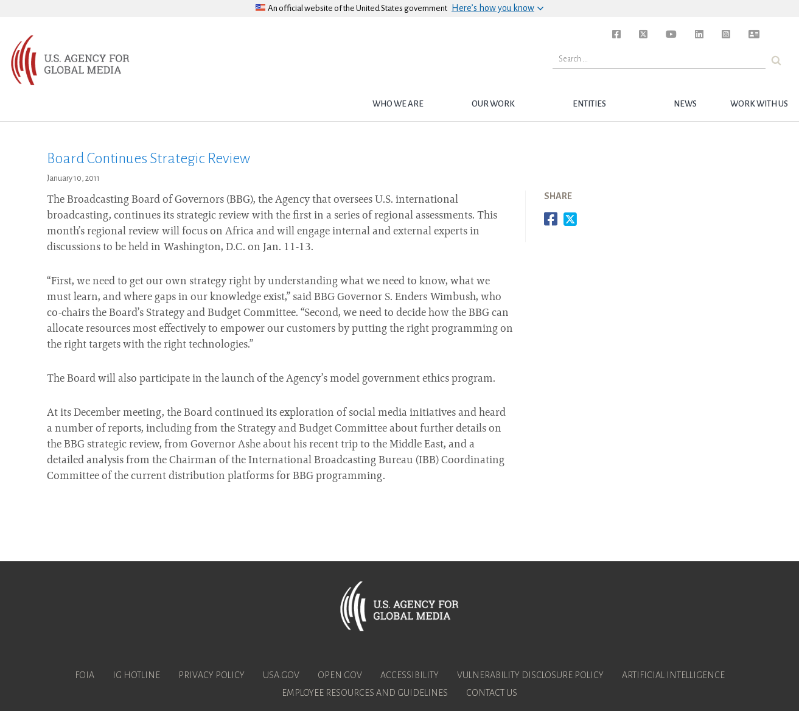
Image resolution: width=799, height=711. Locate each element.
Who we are (398, 103)
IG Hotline (136, 675)
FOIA (84, 675)
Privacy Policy (211, 675)
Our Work (493, 103)
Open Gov (340, 675)
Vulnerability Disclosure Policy (530, 675)
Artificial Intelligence (673, 675)
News (685, 103)
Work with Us (759, 103)
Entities (589, 103)
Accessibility (409, 675)
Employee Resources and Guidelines (365, 693)
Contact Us (491, 693)
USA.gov (281, 675)
